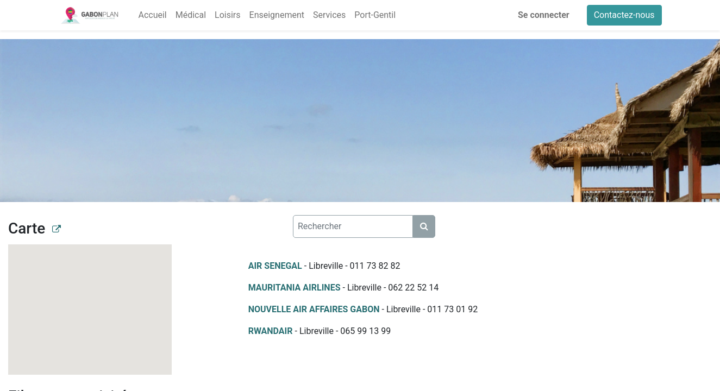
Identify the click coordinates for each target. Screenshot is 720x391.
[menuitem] (152, 15)
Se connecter (543, 15)
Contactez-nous (624, 15)
